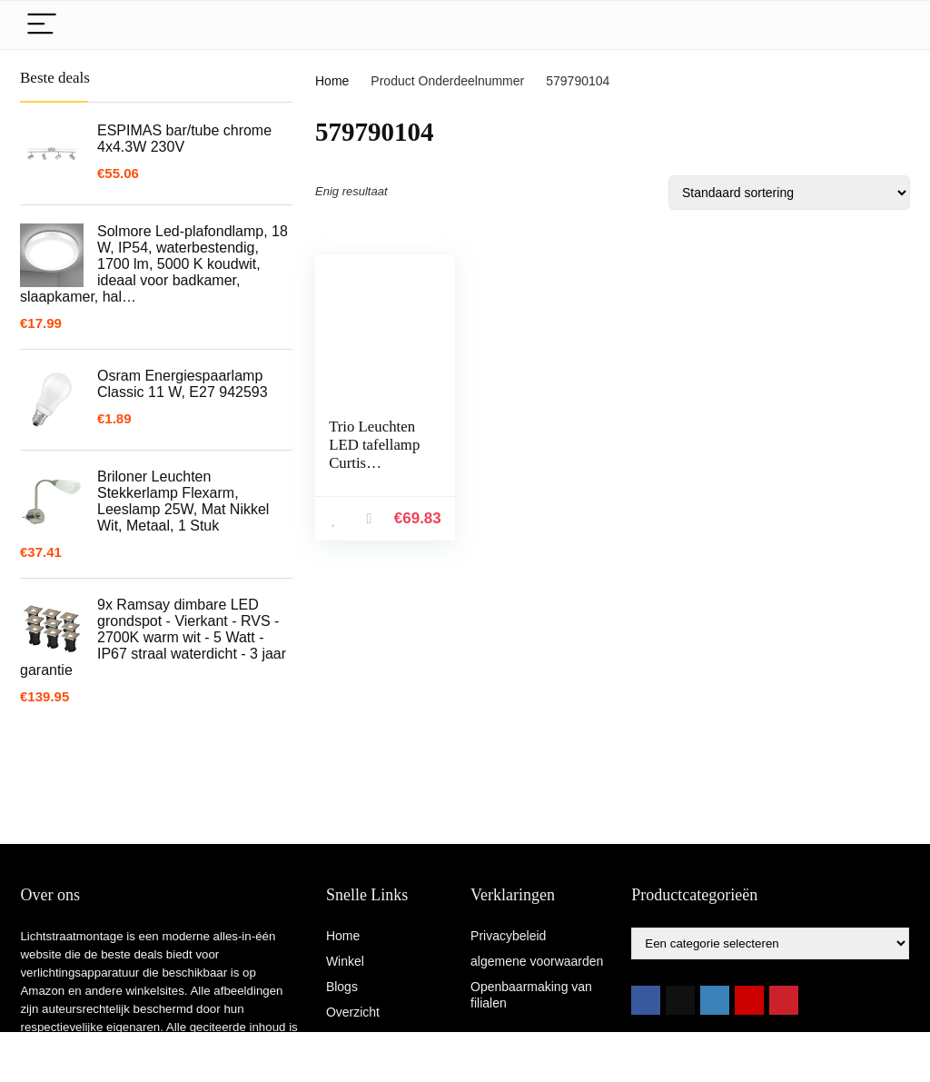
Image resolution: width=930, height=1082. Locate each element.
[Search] (882, 25)
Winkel (345, 961)
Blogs (342, 986)
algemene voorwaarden (536, 961)
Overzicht (353, 1012)
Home (332, 81)
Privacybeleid (508, 935)
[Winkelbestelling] (789, 192)
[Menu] (42, 25)
